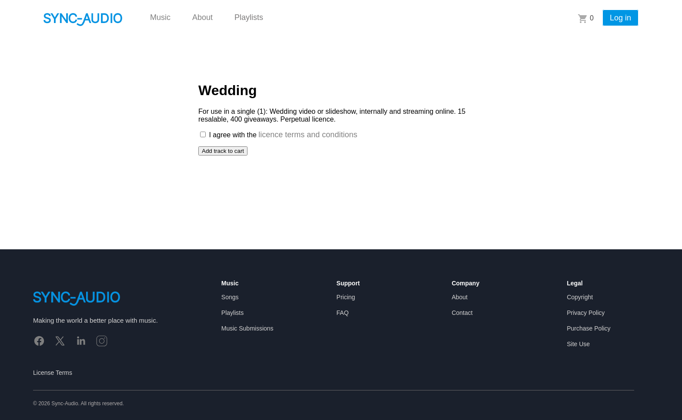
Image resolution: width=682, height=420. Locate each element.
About (202, 17)
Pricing (346, 297)
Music (160, 17)
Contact (461, 312)
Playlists (248, 17)
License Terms (52, 372)
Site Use (578, 344)
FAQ (343, 312)
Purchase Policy (588, 328)
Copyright (580, 297)
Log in (620, 17)
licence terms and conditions (307, 134)
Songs (230, 297)
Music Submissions (247, 328)
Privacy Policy (586, 312)
